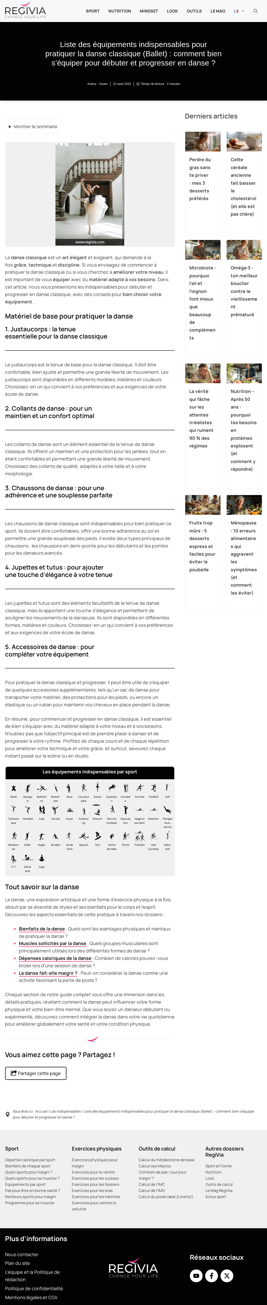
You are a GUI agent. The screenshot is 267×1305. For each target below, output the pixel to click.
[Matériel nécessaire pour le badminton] (40, 792)
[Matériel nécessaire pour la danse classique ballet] (96, 792)
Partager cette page (36, 1073)
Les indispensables (65, 1111)
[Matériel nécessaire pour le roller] (26, 840)
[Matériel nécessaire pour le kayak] (68, 816)
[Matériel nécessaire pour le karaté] (54, 816)
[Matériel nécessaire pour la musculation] (124, 816)
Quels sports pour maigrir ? (29, 1172)
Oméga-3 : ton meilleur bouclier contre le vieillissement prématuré (244, 291)
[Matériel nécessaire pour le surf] (96, 840)
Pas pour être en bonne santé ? (32, 1190)
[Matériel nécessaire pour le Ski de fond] (68, 840)
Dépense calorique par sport (30, 1160)
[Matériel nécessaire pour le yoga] (40, 862)
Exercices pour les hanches (96, 1196)
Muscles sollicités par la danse (52, 943)
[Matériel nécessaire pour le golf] (166, 792)
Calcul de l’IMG (152, 1190)
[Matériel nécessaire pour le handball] (26, 816)
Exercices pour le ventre (93, 1172)
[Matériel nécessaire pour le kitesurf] (96, 816)
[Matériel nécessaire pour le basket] (54, 792)
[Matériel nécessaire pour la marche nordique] (110, 816)
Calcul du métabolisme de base (166, 1160)
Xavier (103, 84)
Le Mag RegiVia (218, 1190)
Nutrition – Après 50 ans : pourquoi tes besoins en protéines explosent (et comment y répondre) (244, 430)
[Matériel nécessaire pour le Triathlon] (138, 840)
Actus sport (215, 1196)
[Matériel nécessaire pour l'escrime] (138, 792)
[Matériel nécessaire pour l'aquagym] (26, 792)
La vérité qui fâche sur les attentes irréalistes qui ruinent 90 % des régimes (201, 418)
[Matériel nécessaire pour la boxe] (68, 792)
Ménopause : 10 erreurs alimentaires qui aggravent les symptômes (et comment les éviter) (244, 558)
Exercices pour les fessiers (95, 1184)
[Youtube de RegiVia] (196, 1275)
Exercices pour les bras (92, 1190)
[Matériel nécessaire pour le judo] (40, 816)
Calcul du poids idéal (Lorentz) (166, 1196)
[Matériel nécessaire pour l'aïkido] (12, 792)
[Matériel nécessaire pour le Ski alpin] (54, 840)
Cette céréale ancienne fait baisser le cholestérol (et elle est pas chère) (243, 186)
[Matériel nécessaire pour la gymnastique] (12, 816)
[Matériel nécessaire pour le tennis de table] (110, 840)
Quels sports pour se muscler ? (32, 1178)
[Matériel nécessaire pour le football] (152, 792)
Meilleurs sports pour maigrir (30, 1196)
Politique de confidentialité (34, 1288)
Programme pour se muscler (30, 1202)
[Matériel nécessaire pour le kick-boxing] (82, 816)
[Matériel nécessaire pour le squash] (82, 840)
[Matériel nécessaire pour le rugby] (40, 840)
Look (172, 11)
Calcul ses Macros (155, 1166)
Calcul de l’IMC (152, 1184)
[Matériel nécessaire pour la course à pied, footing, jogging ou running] (82, 792)
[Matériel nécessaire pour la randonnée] (12, 840)
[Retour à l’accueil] (25, 9)
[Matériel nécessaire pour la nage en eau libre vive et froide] (138, 816)
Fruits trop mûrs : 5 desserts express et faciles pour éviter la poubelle (202, 546)
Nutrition (213, 1172)
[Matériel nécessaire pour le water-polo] (26, 862)
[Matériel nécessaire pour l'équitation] (110, 792)
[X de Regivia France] (226, 1275)
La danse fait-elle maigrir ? (48, 973)
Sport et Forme (218, 1166)
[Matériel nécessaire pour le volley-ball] (166, 840)
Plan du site (17, 1263)
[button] (255, 11)
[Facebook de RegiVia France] (211, 1275)
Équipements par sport (25, 1184)
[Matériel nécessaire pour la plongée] (166, 816)
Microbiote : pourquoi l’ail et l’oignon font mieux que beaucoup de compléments (202, 303)
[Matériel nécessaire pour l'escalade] (124, 792)
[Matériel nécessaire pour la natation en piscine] (152, 816)
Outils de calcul (219, 1184)
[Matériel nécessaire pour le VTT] (12, 862)
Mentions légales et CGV (31, 1297)
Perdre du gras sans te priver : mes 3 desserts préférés (200, 178)
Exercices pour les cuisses (95, 1178)
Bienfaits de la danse (42, 929)
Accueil (42, 1111)
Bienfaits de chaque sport (28, 1166)
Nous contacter (21, 1254)
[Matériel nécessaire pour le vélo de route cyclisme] (152, 840)
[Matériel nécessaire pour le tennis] (124, 840)
